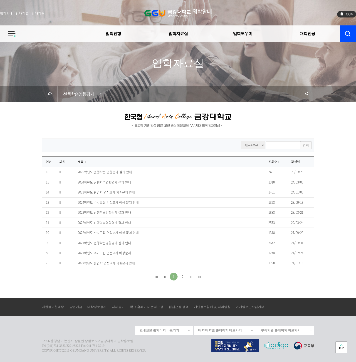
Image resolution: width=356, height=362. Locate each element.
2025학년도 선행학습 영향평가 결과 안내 (105, 172)
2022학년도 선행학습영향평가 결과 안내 (104, 223)
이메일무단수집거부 (250, 307)
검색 (306, 145)
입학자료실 (178, 32)
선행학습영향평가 (78, 94)
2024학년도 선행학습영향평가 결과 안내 (104, 182)
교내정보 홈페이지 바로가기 (164, 330)
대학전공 (307, 32)
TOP (341, 348)
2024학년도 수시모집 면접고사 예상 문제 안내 (108, 202)
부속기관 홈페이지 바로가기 (286, 330)
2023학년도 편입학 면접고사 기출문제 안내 (106, 192)
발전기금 (75, 307)
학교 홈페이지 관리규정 (146, 307)
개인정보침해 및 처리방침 (212, 307)
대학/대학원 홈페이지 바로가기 (225, 330)
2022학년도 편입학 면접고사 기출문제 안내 (106, 263)
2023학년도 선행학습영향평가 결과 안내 (104, 213)
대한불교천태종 (53, 307)
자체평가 (118, 307)
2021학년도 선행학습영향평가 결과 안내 (104, 243)
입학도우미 (242, 32)
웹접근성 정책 (179, 307)
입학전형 (113, 32)
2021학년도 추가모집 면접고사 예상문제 (104, 253)
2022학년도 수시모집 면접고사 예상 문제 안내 (108, 233)
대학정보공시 (96, 307)
